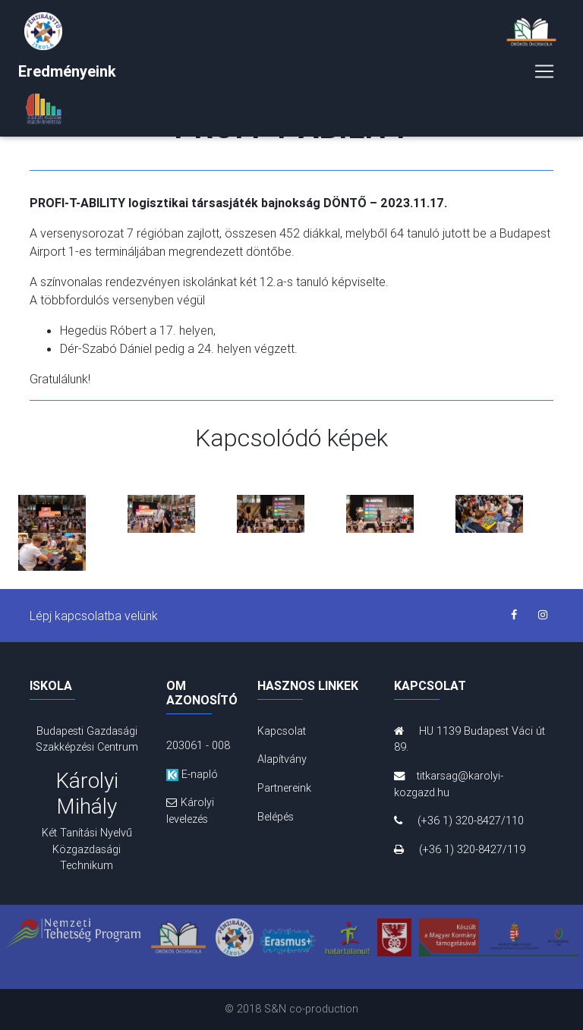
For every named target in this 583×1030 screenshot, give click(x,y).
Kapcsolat (281, 731)
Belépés (275, 817)
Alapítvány (282, 759)
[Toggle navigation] (544, 74)
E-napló (192, 774)
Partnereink (284, 788)
